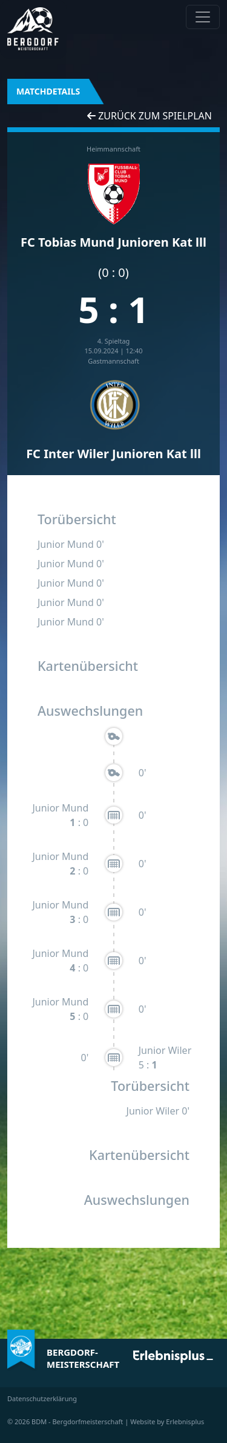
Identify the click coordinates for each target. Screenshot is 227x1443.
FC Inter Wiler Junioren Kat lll (113, 453)
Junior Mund (66, 544)
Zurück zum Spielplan (149, 115)
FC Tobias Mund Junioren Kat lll (113, 242)
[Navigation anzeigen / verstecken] (203, 17)
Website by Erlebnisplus (167, 1421)
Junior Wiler (165, 1050)
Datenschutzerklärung (42, 1398)
